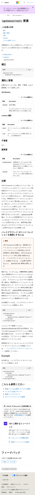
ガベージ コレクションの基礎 (15, 397)
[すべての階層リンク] (3, 15)
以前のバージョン (16, 484)
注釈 (4, 35)
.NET (8, 15)
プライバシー (10, 487)
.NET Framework (17, 15)
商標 (10, 492)
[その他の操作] (32, 15)
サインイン (30, 2)
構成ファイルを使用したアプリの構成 (17, 389)
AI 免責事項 (4, 484)
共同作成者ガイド (20, 415)
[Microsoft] (17, 2)
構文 (4, 30)
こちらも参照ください (9, 40)
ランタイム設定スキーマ (13, 391)
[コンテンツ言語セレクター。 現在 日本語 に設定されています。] (5, 475)
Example (5, 38)
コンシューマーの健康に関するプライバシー (14, 489)
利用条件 (4, 492)
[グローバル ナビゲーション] (2, 2)
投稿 (2, 487)
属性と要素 (6, 33)
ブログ (25, 484)
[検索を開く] (24, 2)
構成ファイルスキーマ (12, 394)
